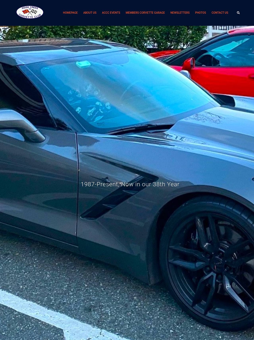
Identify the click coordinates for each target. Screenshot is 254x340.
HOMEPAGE (70, 12)
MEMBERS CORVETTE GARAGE (145, 12)
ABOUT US (89, 12)
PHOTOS (200, 12)
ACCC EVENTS (111, 12)
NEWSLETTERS (180, 12)
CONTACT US (220, 12)
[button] (238, 12)
